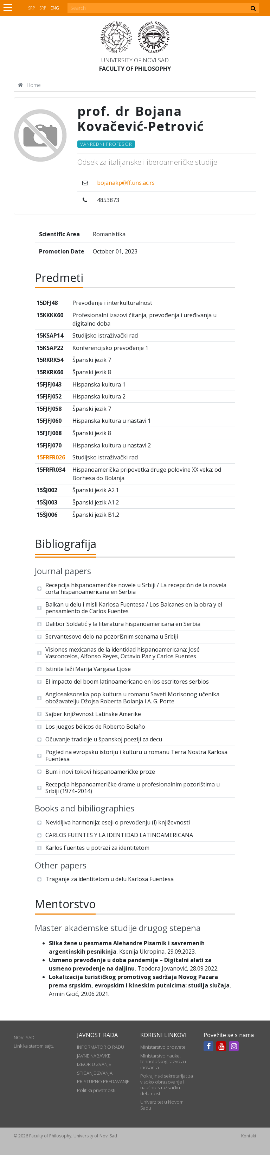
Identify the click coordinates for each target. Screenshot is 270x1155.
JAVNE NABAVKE (93, 1056)
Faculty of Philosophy (135, 69)
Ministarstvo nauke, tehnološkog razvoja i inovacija (163, 1062)
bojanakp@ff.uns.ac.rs (126, 183)
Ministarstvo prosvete (163, 1047)
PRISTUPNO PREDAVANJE (103, 1081)
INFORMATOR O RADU (100, 1047)
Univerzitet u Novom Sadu (162, 1105)
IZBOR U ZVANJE (94, 1064)
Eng (55, 8)
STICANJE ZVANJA (94, 1073)
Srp (31, 8)
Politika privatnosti (96, 1090)
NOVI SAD (24, 1037)
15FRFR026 (51, 457)
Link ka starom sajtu (34, 1046)
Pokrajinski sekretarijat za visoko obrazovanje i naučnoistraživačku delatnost (166, 1084)
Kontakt (248, 1136)
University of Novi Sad (135, 60)
